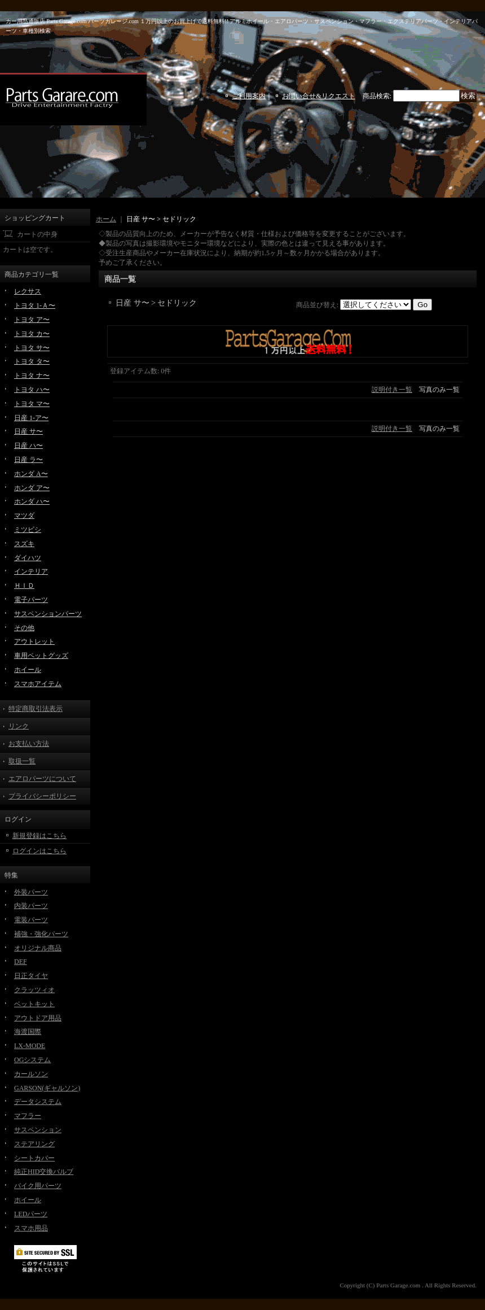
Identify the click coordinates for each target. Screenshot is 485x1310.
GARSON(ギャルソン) (47, 1088)
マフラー (27, 1116)
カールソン (31, 1074)
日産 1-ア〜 (31, 418)
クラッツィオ (34, 990)
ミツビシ (27, 530)
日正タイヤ (31, 976)
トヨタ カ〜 (32, 334)
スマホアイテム (37, 684)
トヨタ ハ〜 (32, 390)
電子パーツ (31, 600)
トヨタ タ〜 (32, 361)
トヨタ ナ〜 (32, 375)
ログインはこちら (39, 851)
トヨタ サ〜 (32, 348)
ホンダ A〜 (31, 474)
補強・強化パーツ (41, 934)
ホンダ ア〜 (32, 488)
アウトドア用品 (37, 1018)
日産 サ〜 (28, 431)
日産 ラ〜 (28, 460)
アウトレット (34, 641)
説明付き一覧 (392, 390)
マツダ (24, 515)
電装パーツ (31, 920)
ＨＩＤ (24, 586)
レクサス (27, 291)
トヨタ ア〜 (32, 320)
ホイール (27, 670)
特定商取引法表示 (35, 709)
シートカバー (34, 1158)
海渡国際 (27, 1032)
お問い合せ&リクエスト (318, 96)
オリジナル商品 (37, 948)
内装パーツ (31, 906)
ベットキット (34, 1004)
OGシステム (32, 1060)
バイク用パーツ (37, 1186)
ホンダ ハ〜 (32, 501)
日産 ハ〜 (28, 445)
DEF (20, 962)
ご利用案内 (249, 96)
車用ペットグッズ (41, 656)
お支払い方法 (28, 744)
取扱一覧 (22, 761)
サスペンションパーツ (48, 614)
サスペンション (37, 1130)
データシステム (37, 1102)
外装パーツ (31, 892)
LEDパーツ (30, 1214)
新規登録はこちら (39, 836)
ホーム (106, 219)
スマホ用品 (31, 1228)
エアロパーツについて (42, 779)
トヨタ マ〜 (32, 404)
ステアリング (34, 1144)
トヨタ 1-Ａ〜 (34, 305)
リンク (18, 726)
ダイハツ (27, 558)
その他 (24, 628)
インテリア (31, 571)
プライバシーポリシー (42, 796)
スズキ (24, 544)
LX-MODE (29, 1046)
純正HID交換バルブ (43, 1172)
